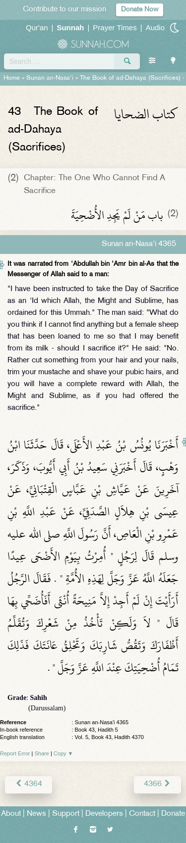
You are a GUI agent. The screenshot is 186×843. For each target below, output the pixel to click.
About (11, 814)
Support (65, 814)
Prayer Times (114, 27)
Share (42, 753)
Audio (155, 27)
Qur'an (37, 27)
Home (11, 78)
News (36, 814)
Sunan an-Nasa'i (49, 78)
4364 (28, 784)
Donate (173, 814)
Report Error (15, 753)
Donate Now (139, 9)
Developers (104, 814)
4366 (157, 784)
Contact (142, 814)
